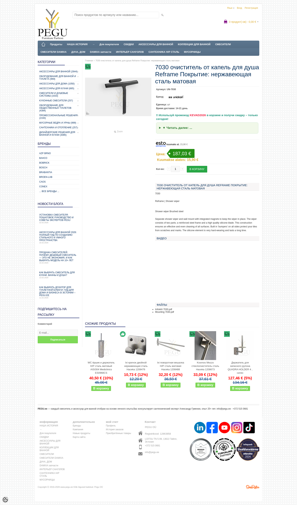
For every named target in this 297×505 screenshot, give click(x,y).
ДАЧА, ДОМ (78, 51)
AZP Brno (45, 153)
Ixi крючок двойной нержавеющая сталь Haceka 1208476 (136, 366)
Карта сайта (79, 437)
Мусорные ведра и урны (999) (57, 122)
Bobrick (44, 163)
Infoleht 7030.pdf (163, 309)
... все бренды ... (49, 191)
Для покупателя (109, 44)
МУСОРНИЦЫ (192, 51)
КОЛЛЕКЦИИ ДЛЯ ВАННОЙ (194, 44)
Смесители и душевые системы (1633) (53, 94)
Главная (89, 60)
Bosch (43, 167)
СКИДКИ (129, 44)
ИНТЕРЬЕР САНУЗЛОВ (130, 51)
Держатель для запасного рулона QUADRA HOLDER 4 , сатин (240, 367)
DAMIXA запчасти (100, 51)
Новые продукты (81, 433)
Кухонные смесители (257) (56, 100)
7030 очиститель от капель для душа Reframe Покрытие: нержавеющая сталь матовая (137, 60)
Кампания (78, 429)
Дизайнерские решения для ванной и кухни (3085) (57, 133)
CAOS (42, 181)
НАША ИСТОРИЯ (77, 44)
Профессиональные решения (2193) (58, 116)
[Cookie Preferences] (5, 499)
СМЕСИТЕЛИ (223, 44)
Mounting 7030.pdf (164, 312)
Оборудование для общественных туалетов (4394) (55, 108)
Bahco (43, 158)
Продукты (56, 44)
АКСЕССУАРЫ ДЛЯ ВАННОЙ (155, 44)
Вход (239, 8)
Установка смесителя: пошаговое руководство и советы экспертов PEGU (58, 219)
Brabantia (45, 172)
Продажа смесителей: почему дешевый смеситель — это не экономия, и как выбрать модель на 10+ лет (58, 257)
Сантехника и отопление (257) (58, 127)
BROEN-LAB (45, 177)
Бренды (77, 425)
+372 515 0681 (152, 445)
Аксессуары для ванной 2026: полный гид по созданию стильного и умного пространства (58, 237)
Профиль (111, 425)
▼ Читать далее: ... (177, 128)
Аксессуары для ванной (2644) (58, 71)
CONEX (43, 186)
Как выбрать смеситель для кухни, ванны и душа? (58, 275)
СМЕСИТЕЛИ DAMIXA (53, 51)
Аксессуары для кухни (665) (56, 88)
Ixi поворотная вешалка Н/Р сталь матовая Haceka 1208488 (170, 366)
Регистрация (251, 8)
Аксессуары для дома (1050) (57, 83)
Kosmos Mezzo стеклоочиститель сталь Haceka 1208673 (205, 366)
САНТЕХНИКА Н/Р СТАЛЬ (163, 51)
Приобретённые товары (118, 433)
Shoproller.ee (252, 487)
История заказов (114, 429)
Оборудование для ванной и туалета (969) (57, 77)
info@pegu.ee (224, 408)
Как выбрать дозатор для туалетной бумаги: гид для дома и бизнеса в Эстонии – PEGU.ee (58, 292)
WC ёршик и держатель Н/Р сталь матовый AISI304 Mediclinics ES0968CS (101, 367)
